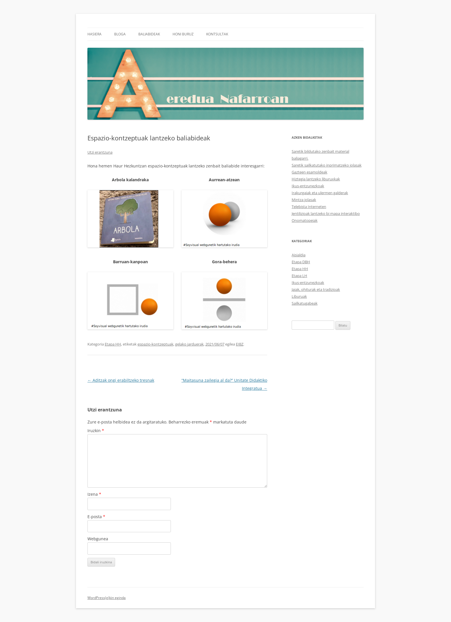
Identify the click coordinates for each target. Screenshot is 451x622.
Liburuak (299, 296)
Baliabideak (149, 34)
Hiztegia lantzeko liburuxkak (316, 179)
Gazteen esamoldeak (309, 172)
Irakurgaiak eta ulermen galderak (320, 192)
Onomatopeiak (305, 220)
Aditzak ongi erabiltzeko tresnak (120, 380)
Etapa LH (299, 275)
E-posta (96, 516)
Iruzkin (95, 430)
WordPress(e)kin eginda (106, 597)
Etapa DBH (301, 261)
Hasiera (94, 34)
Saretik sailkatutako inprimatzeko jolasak (327, 165)
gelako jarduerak (189, 344)
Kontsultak (217, 34)
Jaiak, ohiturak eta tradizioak (316, 289)
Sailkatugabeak (305, 303)
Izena (94, 494)
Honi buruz (183, 34)
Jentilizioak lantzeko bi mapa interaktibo (326, 213)
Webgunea (97, 538)
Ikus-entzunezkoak (308, 185)
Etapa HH (113, 344)
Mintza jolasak (304, 199)
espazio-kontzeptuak (155, 344)
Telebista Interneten (309, 206)
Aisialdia (298, 254)
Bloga (120, 34)
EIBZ (239, 344)
